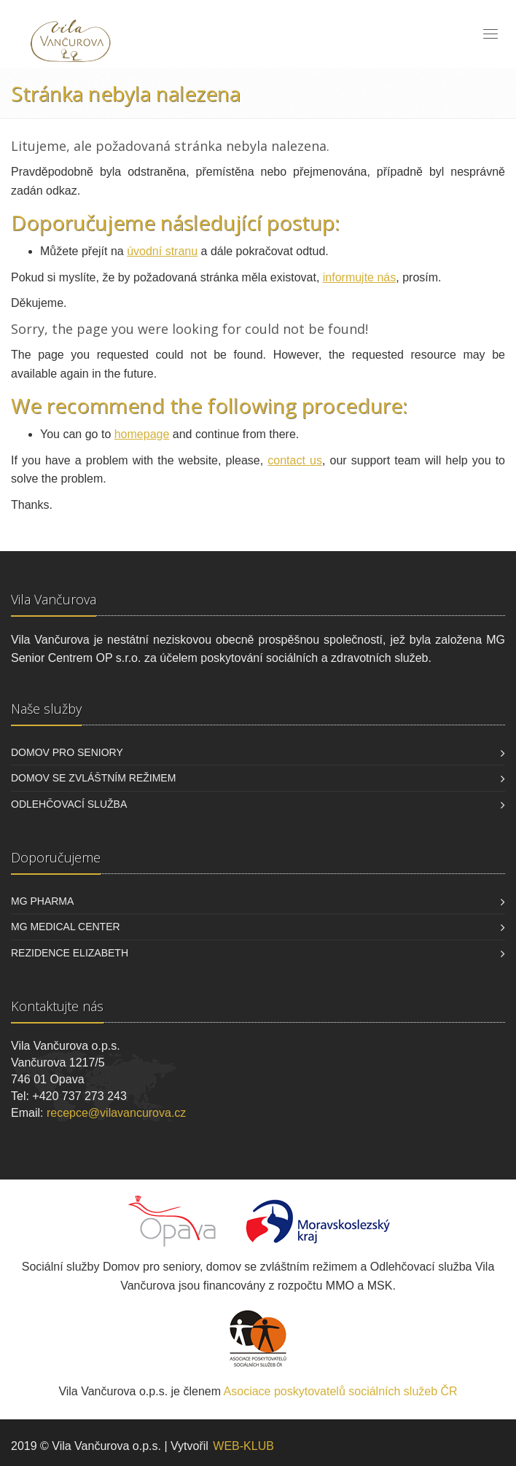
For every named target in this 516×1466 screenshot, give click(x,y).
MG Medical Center (65, 926)
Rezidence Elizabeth (69, 953)
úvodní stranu (162, 251)
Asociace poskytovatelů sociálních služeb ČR (341, 1391)
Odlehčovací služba (69, 804)
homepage (142, 434)
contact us (294, 460)
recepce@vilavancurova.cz (116, 1113)
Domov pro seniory (67, 752)
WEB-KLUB (243, 1446)
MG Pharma (42, 901)
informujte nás (359, 277)
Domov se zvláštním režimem (93, 778)
